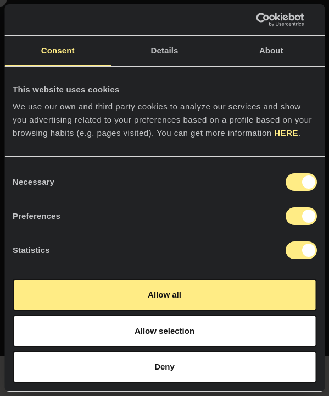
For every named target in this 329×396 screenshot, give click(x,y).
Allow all (164, 294)
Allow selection (164, 331)
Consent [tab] (58, 50)
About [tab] (271, 50)
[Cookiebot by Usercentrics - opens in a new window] (268, 20)
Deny (164, 366)
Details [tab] (165, 50)
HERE (286, 133)
